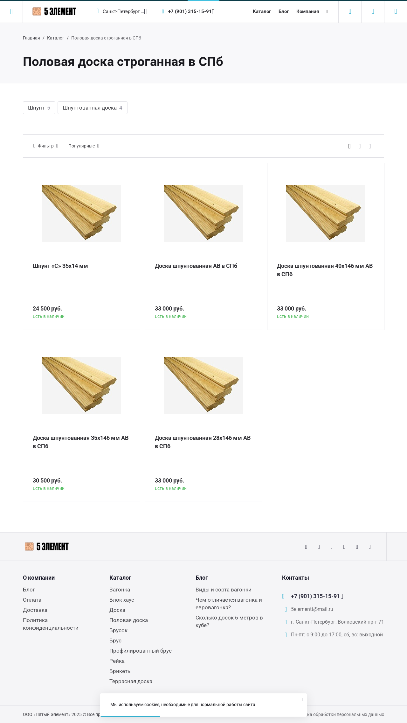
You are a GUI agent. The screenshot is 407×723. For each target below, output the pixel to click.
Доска (117, 610)
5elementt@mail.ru (312, 609)
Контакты (295, 577)
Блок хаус (121, 600)
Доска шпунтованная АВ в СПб (196, 265)
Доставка (35, 610)
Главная (31, 37)
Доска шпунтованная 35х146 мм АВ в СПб (80, 441)
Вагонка (119, 589)
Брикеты (120, 671)
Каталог (262, 11)
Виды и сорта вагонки (224, 589)
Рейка (117, 661)
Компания (307, 11)
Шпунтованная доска (92, 107)
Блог (284, 11)
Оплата (32, 600)
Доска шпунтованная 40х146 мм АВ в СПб (325, 269)
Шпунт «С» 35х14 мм (60, 265)
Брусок (118, 630)
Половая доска (128, 620)
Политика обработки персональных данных (338, 714)
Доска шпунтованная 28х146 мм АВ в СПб (203, 441)
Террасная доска (130, 681)
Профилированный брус (140, 651)
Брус (115, 640)
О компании (39, 577)
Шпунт (39, 107)
